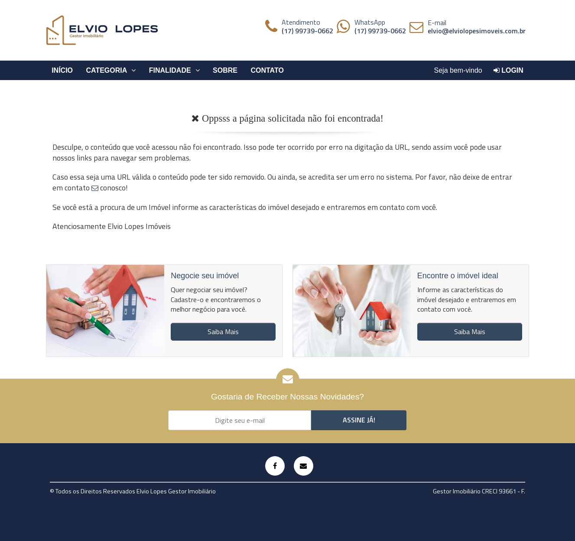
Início (62, 70)
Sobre (225, 70)
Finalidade (174, 70)
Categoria (111, 70)
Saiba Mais (223, 331)
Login (508, 70)
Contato (266, 70)
